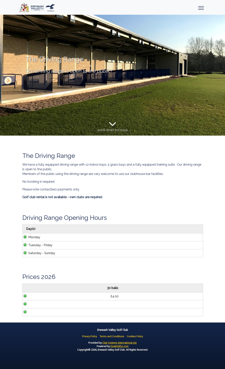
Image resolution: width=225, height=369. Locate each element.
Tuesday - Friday (36, 245)
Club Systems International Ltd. (119, 342)
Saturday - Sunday (37, 253)
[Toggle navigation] (201, 7)
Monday (30, 237)
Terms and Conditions (111, 336)
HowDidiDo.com (119, 346)
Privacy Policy (89, 336)
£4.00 (48, 296)
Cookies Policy (135, 336)
